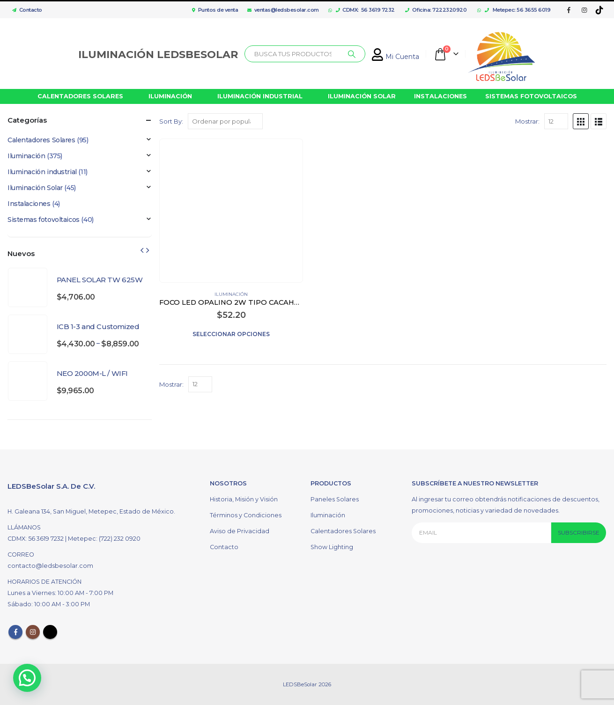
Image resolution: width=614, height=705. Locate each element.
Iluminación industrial (42, 172)
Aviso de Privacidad (239, 531)
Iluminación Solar (35, 188)
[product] (231, 210)
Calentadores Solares (41, 140)
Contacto (24, 10)
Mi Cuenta (395, 56)
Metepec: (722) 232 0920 (104, 538)
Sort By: (171, 121)
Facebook (15, 632)
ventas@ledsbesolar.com (283, 10)
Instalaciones (29, 203)
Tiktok (50, 632)
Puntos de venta (215, 10)
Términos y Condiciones (245, 515)
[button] (27, 678)
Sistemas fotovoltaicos (43, 219)
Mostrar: (527, 121)
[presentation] (142, 250)
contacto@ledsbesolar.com (50, 565)
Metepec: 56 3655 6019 (518, 10)
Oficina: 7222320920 (435, 10)
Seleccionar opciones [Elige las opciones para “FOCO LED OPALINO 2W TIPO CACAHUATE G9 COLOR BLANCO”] (231, 334)
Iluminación (231, 294)
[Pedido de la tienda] (225, 121)
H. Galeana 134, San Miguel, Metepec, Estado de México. (91, 511)
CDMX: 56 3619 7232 (365, 10)
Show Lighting (332, 547)
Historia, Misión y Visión (244, 499)
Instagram (33, 632)
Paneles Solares (335, 499)
